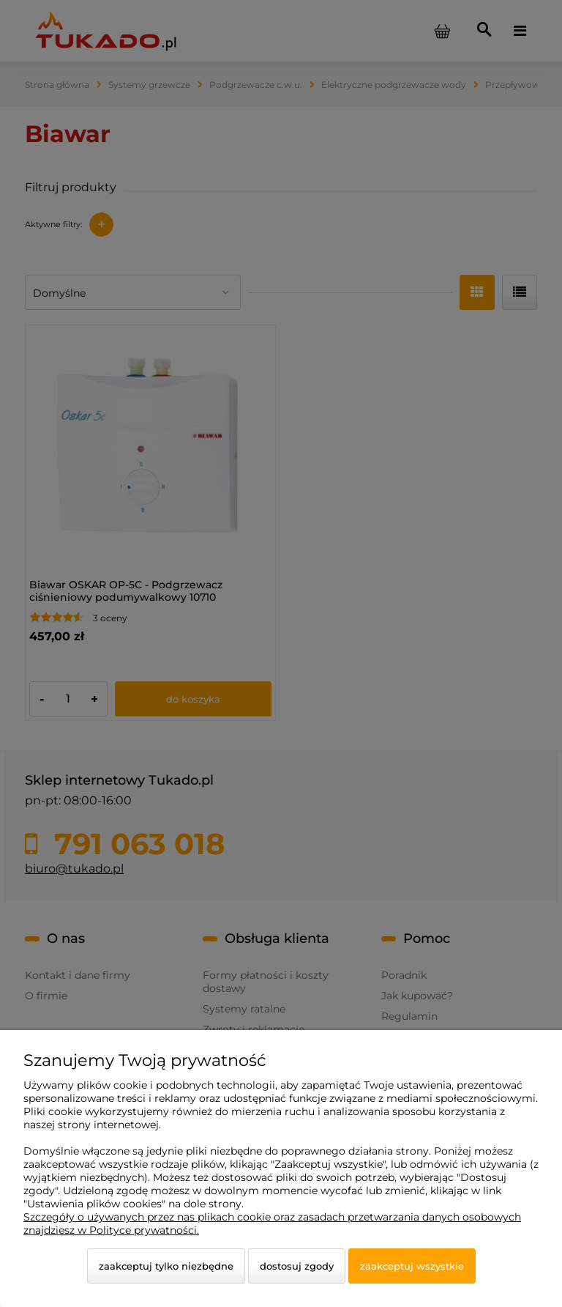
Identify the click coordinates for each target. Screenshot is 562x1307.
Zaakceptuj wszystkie (412, 1266)
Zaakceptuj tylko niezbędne (166, 1266)
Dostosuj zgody (297, 1266)
